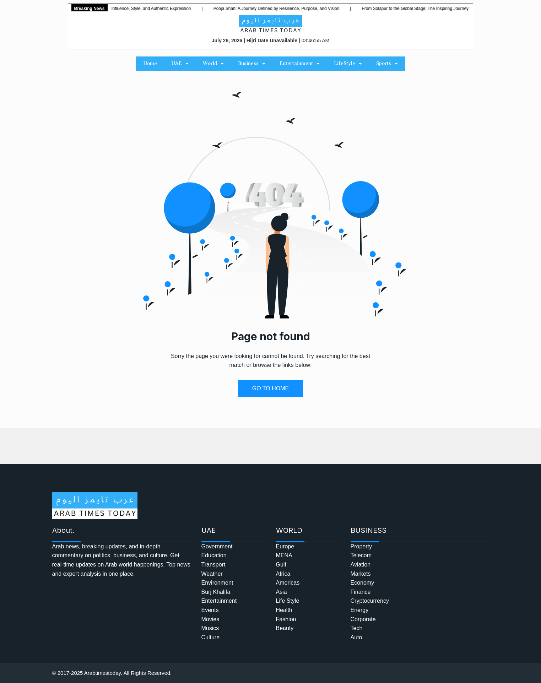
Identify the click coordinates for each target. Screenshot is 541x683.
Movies (210, 619)
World (213, 64)
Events (210, 610)
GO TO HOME (270, 388)
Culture (210, 637)
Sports (387, 64)
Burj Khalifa (216, 592)
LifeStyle (348, 64)
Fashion (286, 619)
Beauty (285, 628)
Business (251, 64)
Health (284, 610)
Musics (210, 628)
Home (150, 63)
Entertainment (300, 64)
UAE (180, 64)
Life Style (287, 601)
